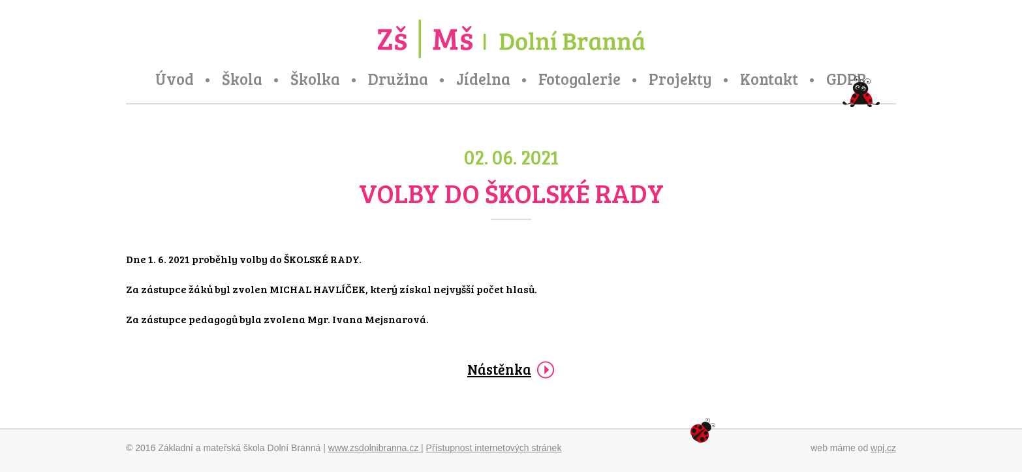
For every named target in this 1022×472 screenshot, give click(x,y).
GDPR (846, 79)
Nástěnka (499, 369)
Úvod (174, 79)
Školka (315, 79)
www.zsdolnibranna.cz (374, 448)
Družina (398, 79)
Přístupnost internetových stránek (494, 448)
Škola (242, 79)
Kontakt (769, 79)
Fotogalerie (579, 79)
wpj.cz (883, 448)
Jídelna (483, 79)
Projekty (680, 79)
